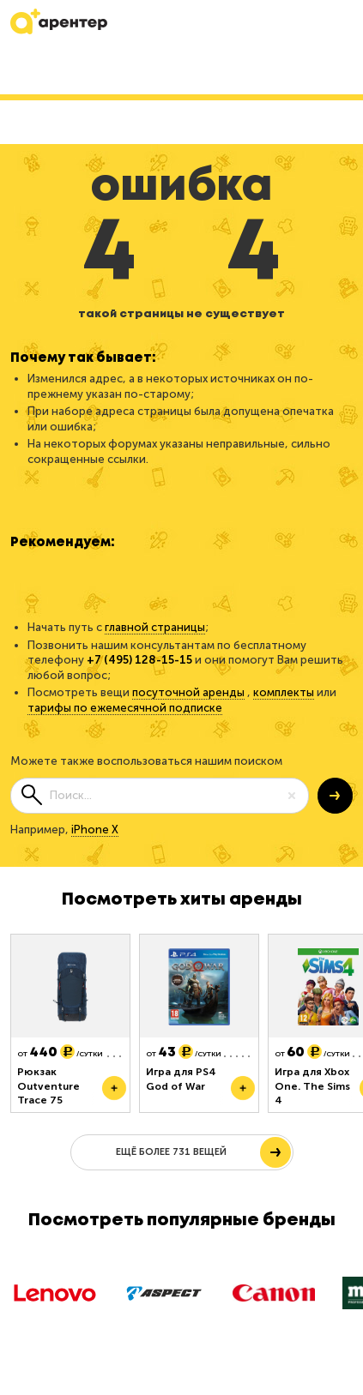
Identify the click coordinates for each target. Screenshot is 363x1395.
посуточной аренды (188, 692)
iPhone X (94, 829)
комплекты (283, 692)
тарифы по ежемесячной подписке (124, 707)
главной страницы (155, 627)
